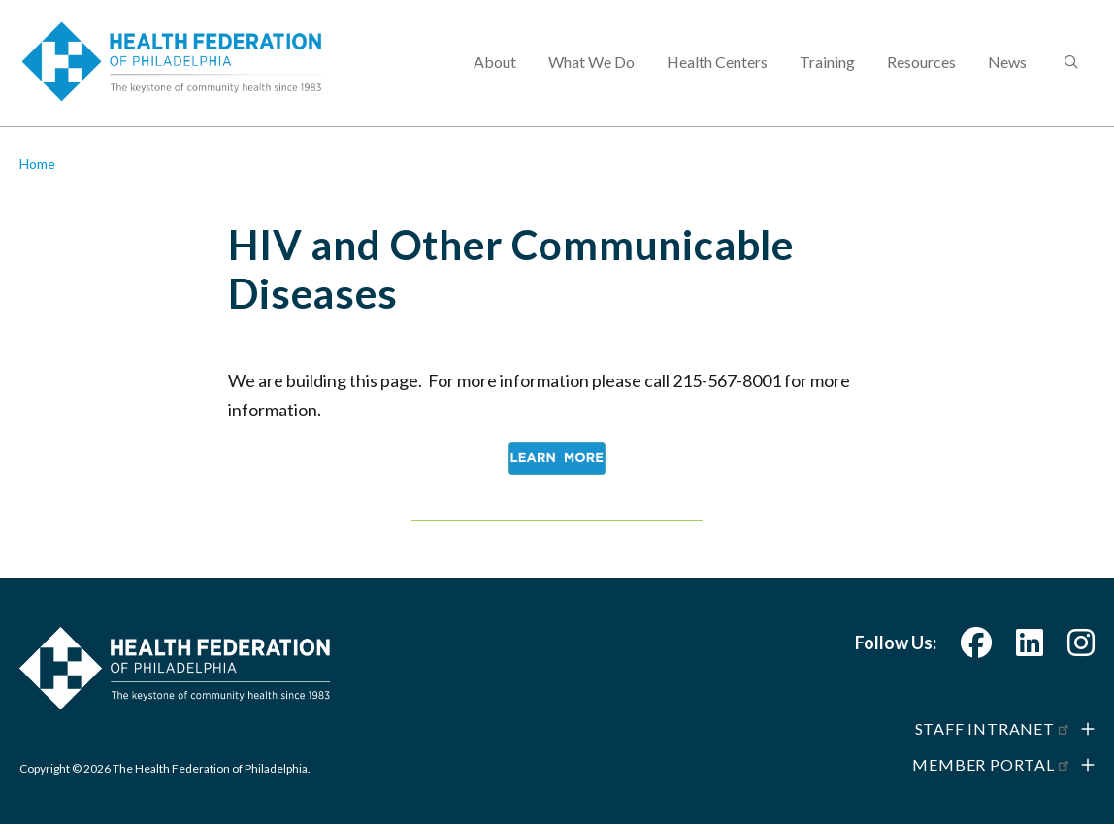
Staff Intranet (993, 728)
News (1007, 63)
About (495, 63)
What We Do (591, 63)
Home (37, 163)
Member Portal (991, 764)
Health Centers (717, 63)
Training (827, 63)
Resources (921, 63)
